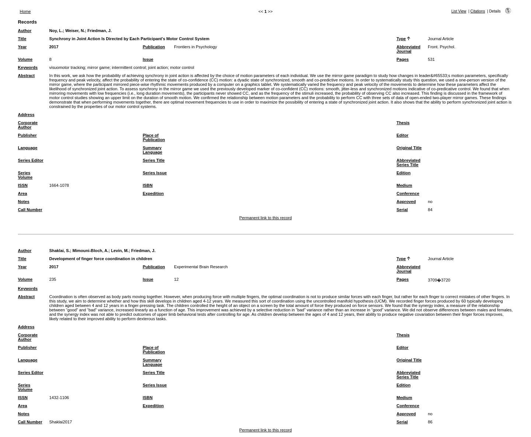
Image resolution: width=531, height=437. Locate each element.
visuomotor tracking (67, 67)
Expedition (153, 193)
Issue (148, 59)
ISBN (148, 185)
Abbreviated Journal (408, 49)
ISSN (23, 185)
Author (25, 30)
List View (458, 11)
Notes (24, 201)
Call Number (30, 209)
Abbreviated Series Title (408, 162)
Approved (406, 201)
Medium (404, 185)
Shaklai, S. (59, 250)
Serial (401, 209)
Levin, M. (120, 250)
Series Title (154, 160)
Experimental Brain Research (201, 267)
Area (22, 193)
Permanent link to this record (265, 218)
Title (22, 38)
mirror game (98, 67)
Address (26, 114)
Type (401, 38)
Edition (403, 173)
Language (28, 148)
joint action (158, 67)
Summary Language (152, 150)
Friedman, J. (99, 30)
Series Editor (31, 160)
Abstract (26, 75)
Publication (154, 47)
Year (22, 47)
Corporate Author (28, 124)
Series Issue (155, 173)
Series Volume (25, 175)
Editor (402, 135)
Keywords (28, 67)
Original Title (408, 148)
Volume (25, 59)
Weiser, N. (75, 30)
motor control (182, 67)
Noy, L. (56, 30)
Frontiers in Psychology (195, 47)
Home (25, 11)
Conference (407, 193)
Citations (478, 11)
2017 (54, 47)
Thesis (402, 122)
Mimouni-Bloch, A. (90, 250)
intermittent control (129, 67)
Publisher (27, 135)
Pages (402, 59)
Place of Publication (154, 137)
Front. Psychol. (441, 47)
